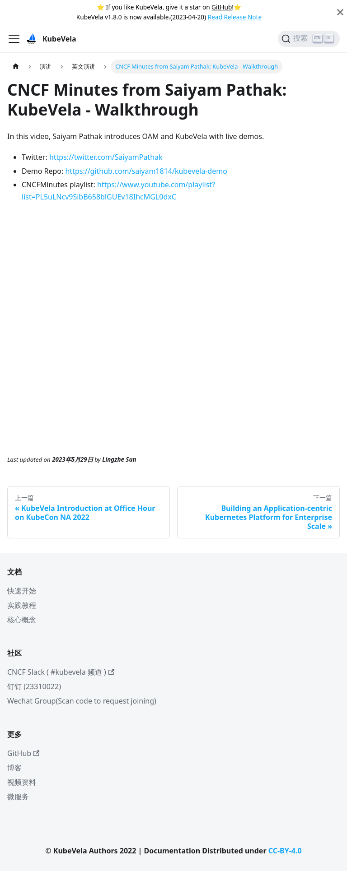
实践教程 (21, 605)
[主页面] (15, 67)
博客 (14, 768)
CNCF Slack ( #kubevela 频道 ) (60, 672)
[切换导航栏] (14, 39)
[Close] (340, 12)
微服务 (18, 797)
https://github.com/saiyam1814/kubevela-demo (146, 171)
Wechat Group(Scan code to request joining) (81, 701)
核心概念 (21, 620)
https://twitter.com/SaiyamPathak (106, 157)
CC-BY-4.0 (285, 851)
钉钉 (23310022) (34, 686)
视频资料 (21, 782)
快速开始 (21, 591)
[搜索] (309, 39)
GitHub (221, 7)
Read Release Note (235, 17)
